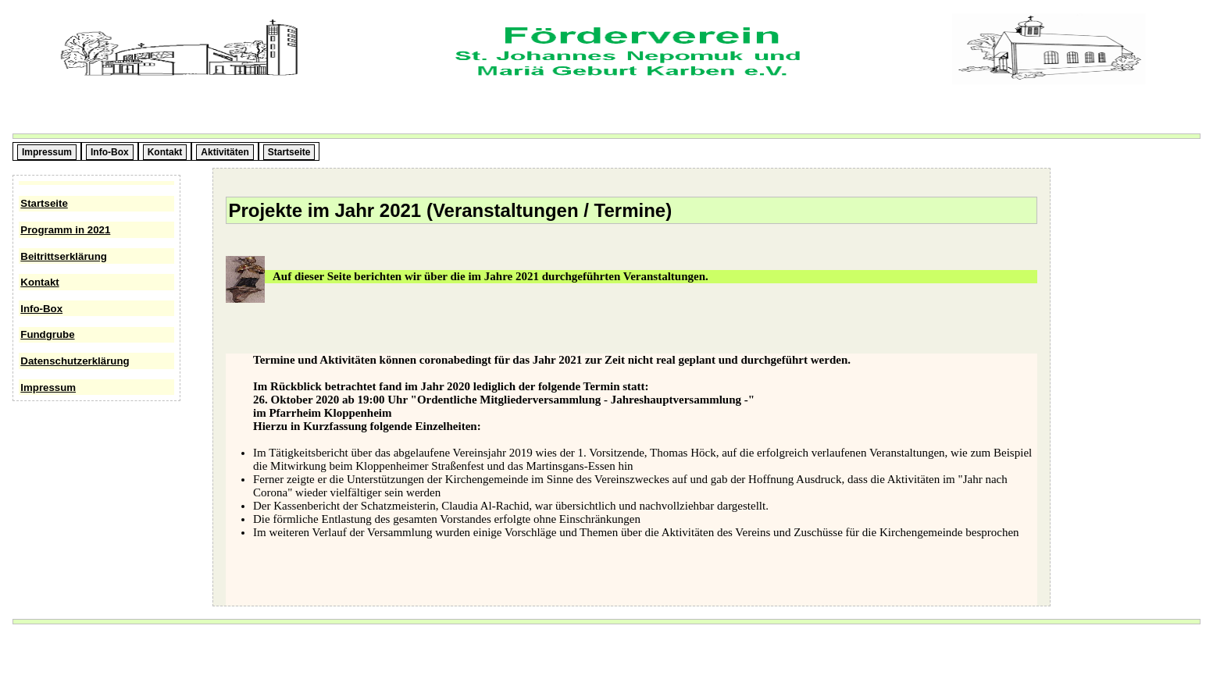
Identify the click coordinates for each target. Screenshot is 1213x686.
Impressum (48, 387)
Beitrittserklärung (63, 256)
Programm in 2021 (65, 230)
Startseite (43, 203)
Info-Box (41, 309)
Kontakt (39, 282)
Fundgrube (47, 334)
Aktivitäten (224, 152)
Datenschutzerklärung (74, 361)
